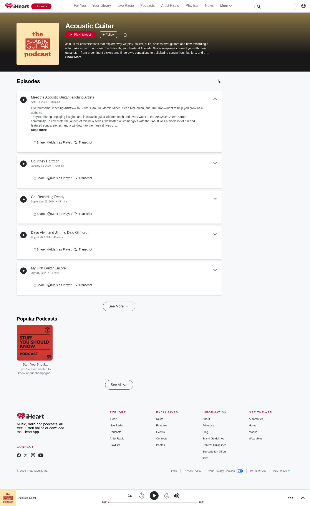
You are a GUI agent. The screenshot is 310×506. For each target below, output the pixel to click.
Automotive (256, 419)
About (206, 419)
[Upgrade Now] (41, 6)
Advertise (208, 425)
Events (160, 432)
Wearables (255, 438)
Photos (160, 445)
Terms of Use (258, 470)
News (209, 5)
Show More (73, 57)
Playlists (192, 5)
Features (161, 425)
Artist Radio (170, 5)
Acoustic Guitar (27, 497)
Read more (39, 130)
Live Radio (126, 5)
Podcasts (147, 5)
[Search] (275, 6)
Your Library (101, 5)
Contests (161, 438)
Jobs (205, 458)
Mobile (253, 432)
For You (80, 5)
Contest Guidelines (214, 445)
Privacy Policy (192, 470)
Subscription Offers (214, 451)
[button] (125, 34)
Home (253, 425)
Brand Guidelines (213, 438)
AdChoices (281, 470)
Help (174, 470)
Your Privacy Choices (225, 471)
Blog (205, 432)
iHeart (113, 419)
